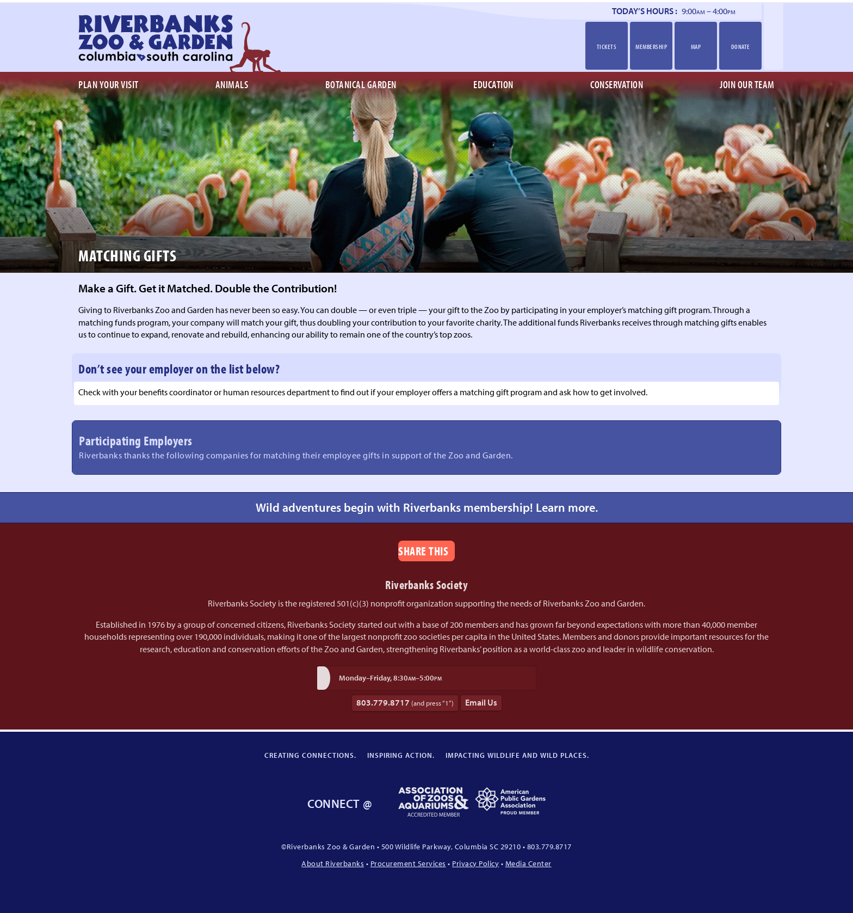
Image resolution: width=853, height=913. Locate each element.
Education (493, 84)
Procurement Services (408, 863)
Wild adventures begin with (427, 507)
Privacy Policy (475, 863)
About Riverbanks (332, 863)
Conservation (616, 84)
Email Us (481, 702)
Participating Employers (426, 446)
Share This (423, 551)
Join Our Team (747, 84)
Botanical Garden (361, 84)
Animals (232, 84)
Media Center (528, 863)
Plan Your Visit (108, 84)
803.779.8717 (405, 702)
